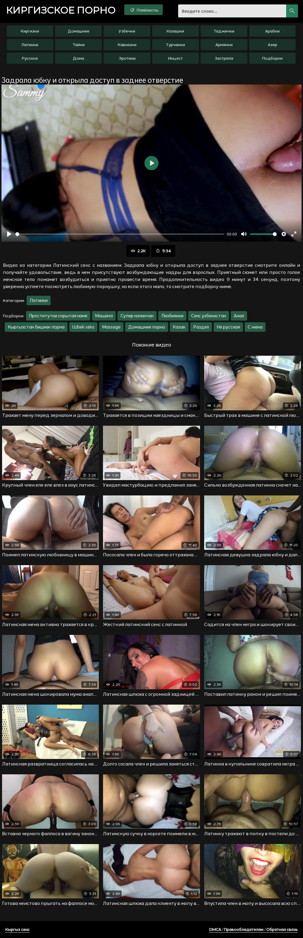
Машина (104, 315)
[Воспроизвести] (9, 234)
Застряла (224, 58)
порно (60, 10)
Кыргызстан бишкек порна (36, 327)
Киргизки (30, 31)
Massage (111, 327)
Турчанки (175, 44)
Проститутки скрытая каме (58, 315)
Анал (239, 315)
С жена (255, 327)
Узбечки (127, 31)
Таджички (223, 31)
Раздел (201, 327)
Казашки (175, 31)
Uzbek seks (83, 327)
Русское (30, 58)
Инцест (175, 58)
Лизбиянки (172, 315)
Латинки (30, 44)
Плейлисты (143, 9)
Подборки (272, 58)
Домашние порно (146, 327)
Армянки (224, 44)
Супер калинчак (137, 315)
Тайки (78, 44)
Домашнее (78, 31)
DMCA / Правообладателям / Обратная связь (253, 929)
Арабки (272, 31)
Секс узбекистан (208, 315)
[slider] (119, 234)
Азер (272, 44)
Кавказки (127, 44)
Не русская (228, 327)
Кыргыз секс (17, 929)
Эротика (127, 58)
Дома (78, 58)
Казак (179, 327)
